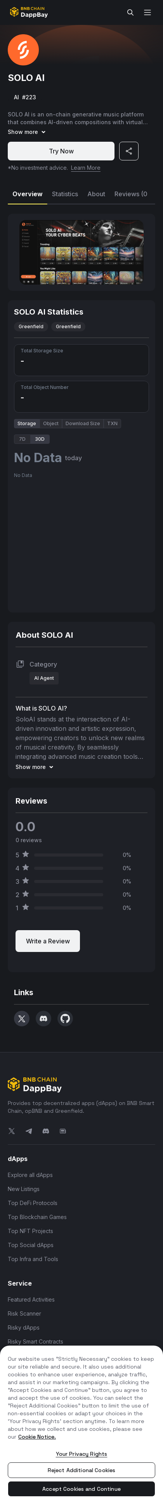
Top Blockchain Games (37, 1217)
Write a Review (48, 941)
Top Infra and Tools (33, 1259)
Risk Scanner (24, 1313)
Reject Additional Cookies (82, 1470)
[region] (81, 1426)
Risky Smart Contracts (35, 1341)
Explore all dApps (30, 1175)
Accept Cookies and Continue (81, 1488)
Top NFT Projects (30, 1231)
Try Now (61, 151)
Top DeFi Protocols (32, 1203)
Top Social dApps (31, 1245)
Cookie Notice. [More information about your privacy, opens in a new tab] (37, 1436)
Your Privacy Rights (82, 1453)
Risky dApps (24, 1327)
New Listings (24, 1189)
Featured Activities (31, 1299)
